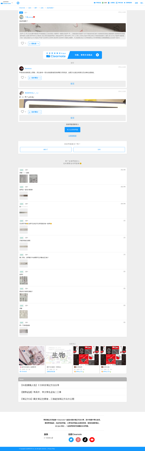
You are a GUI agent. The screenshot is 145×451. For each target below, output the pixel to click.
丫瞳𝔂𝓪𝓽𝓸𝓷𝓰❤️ (30, 17)
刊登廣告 (49, 438)
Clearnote (22, 8)
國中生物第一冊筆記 (54, 367)
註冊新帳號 (72, 136)
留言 (72, 84)
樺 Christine (23, 371)
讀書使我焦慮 (51, 371)
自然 (42, 8)
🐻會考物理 (78, 367)
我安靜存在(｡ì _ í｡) (31, 93)
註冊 (136, 3)
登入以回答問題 (72, 130)
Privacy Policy (51, 448)
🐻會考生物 (105, 367)
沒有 (99, 149)
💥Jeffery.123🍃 (79, 371)
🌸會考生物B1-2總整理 (28, 367)
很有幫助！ (35, 78)
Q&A (29, 8)
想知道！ (34, 43)
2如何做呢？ (50, 8)
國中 (36, 8)
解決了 (46, 149)
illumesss (28, 68)
